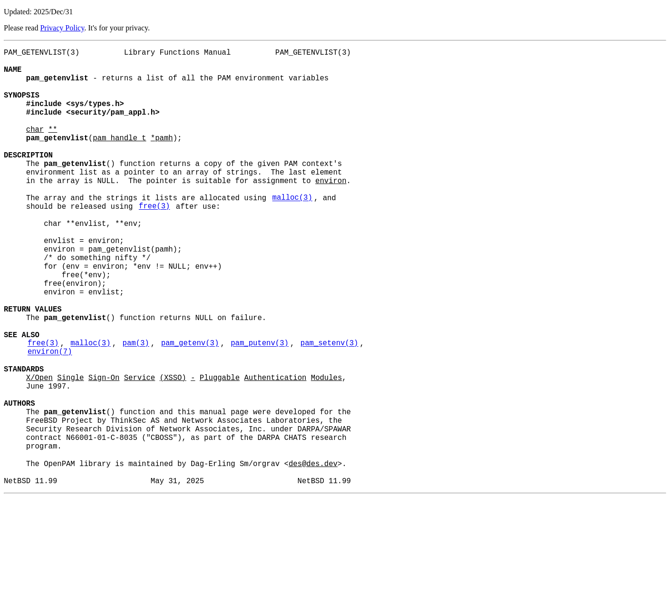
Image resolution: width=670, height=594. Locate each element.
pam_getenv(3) (190, 409)
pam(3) (136, 409)
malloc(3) (292, 231)
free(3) (154, 242)
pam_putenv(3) (260, 409)
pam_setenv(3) (330, 409)
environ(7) (50, 420)
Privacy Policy (62, 28)
